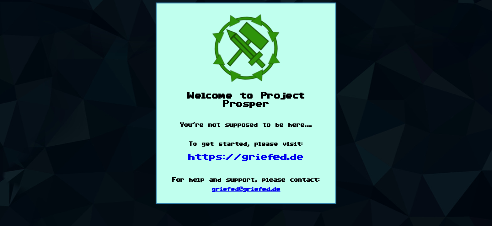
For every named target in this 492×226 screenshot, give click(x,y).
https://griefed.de (246, 157)
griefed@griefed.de (246, 189)
